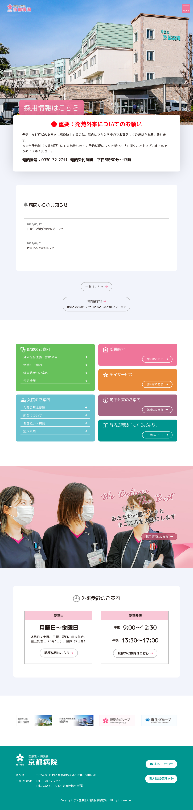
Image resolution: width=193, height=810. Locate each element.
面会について (34, 432)
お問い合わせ (161, 764)
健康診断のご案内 (37, 390)
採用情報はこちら (51, 108)
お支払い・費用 (35, 440)
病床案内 (31, 448)
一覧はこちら (96, 286)
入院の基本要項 (35, 424)
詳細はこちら (157, 376)
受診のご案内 (34, 382)
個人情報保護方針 (161, 779)
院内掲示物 (96, 304)
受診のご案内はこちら (135, 670)
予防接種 (31, 398)
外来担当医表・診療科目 (41, 374)
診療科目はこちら (58, 670)
